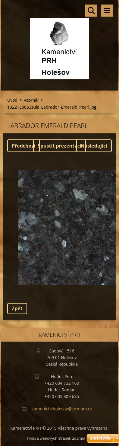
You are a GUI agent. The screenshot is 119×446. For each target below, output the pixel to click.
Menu (107, 11)
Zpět (17, 308)
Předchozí (23, 145)
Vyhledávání (91, 11)
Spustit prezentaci (59, 145)
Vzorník (31, 100)
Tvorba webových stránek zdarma (56, 438)
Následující (94, 145)
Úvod (12, 100)
